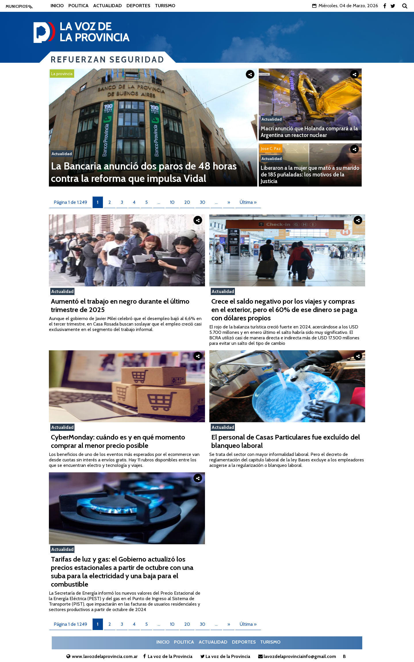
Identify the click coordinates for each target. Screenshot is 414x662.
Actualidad (107, 5)
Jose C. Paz (271, 148)
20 (187, 202)
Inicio (57, 5)
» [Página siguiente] (228, 202)
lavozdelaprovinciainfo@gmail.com (296, 656)
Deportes (138, 5)
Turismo (165, 5)
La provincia (62, 73)
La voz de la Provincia (166, 656)
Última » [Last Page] (248, 202)
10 (172, 202)
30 (202, 202)
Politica (78, 5)
